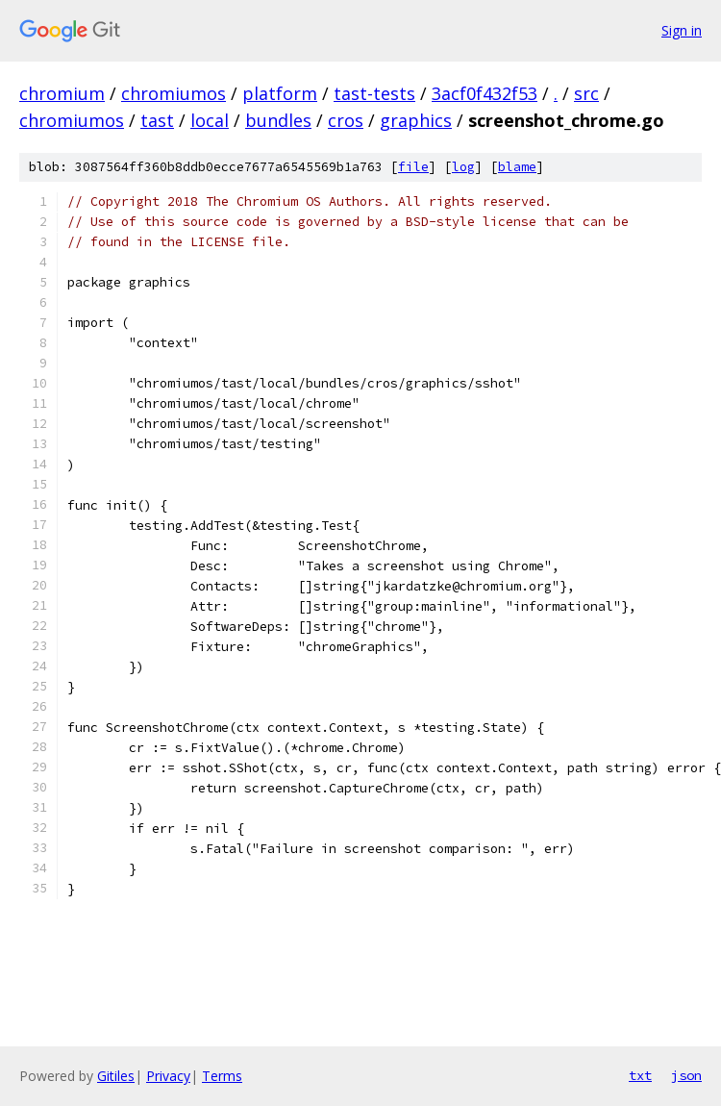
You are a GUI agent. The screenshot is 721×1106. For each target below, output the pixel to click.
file (413, 167)
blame (517, 167)
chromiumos (173, 93)
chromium (62, 93)
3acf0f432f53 (484, 93)
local (209, 120)
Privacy (168, 1076)
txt (640, 1075)
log (463, 167)
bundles (278, 120)
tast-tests (374, 93)
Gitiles (116, 1076)
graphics (416, 120)
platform (279, 93)
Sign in (681, 30)
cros (345, 120)
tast (157, 120)
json (686, 1075)
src (586, 93)
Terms (222, 1076)
